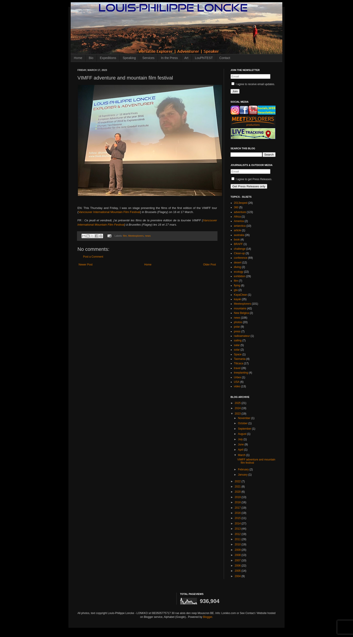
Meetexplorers (135, 235)
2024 (238, 408)
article (237, 230)
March (242, 455)
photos (238, 322)
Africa (237, 216)
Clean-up (239, 253)
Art (186, 58)
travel (237, 368)
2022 (238, 481)
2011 (238, 539)
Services (148, 58)
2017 (238, 507)
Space (238, 354)
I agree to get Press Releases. (251, 179)
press (237, 331)
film (125, 235)
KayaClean (240, 294)
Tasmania (239, 358)
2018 (238, 502)
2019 (238, 497)
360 (236, 207)
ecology (238, 271)
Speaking (129, 58)
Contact (224, 58)
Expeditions (108, 58)
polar (237, 326)
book (237, 239)
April (241, 449)
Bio (91, 58)
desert (237, 262)
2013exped (240, 202)
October (243, 423)
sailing (238, 340)
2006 (238, 565)
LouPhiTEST (204, 58)
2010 (238, 544)
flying (237, 285)
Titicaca (238, 363)
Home (78, 58)
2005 (238, 570)
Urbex (237, 377)
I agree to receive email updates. (253, 84)
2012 (238, 534)
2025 (238, 403)
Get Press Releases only (248, 186)
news (148, 235)
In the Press (169, 58)
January (243, 474)
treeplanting (241, 372)
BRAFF (238, 244)
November (244, 418)
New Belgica (241, 313)
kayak (237, 299)
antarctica (240, 225)
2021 (238, 486)
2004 (238, 576)
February (243, 469)
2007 (238, 560)
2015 (238, 518)
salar (237, 345)
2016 (238, 513)
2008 (238, 555)
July (241, 439)
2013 (238, 528)
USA (237, 381)
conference (240, 257)
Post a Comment (93, 256)
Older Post (209, 264)
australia (239, 235)
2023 (238, 413)
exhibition (239, 276)
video (237, 386)
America (239, 221)
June (241, 444)
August (242, 433)
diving (237, 267)
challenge (239, 248)
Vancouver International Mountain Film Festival (109, 212)
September (245, 428)
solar (237, 349)
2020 (238, 491)
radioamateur (242, 336)
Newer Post (86, 264)
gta (236, 290)
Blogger (207, 617)
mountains (240, 308)
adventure (240, 212)
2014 (238, 523)
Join (235, 91)
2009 (238, 549)
